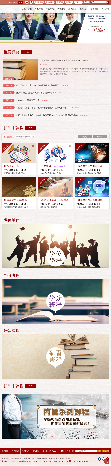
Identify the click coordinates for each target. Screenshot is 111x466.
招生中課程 (27, 9)
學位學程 (39, 9)
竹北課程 (105, 9)
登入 (20, 2)
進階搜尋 (100, 137)
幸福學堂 (94, 9)
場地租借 (5, 451)
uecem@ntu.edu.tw (83, 461)
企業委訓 (83, 9)
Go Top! (106, 461)
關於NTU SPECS (49, 451)
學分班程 (50, 9)
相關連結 (25, 451)
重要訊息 (72, 9)
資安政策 (36, 451)
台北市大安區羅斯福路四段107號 (24, 461)
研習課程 (61, 9)
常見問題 (15, 451)
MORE (26, 52)
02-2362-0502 (46, 461)
